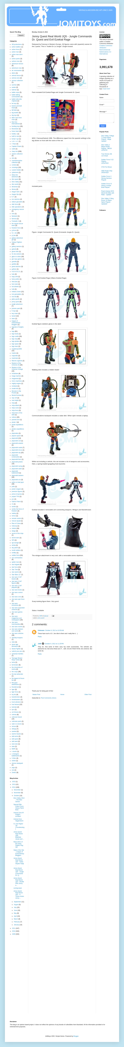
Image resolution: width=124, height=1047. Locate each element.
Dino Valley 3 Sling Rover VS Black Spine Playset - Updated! (107, 201)
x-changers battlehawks (15, 755)
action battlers (16, 47)
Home (62, 694)
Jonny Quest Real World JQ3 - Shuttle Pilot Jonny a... (19, 881)
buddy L (14, 134)
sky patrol (15, 548)
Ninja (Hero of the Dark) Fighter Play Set (18, 844)
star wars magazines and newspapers (17, 618)
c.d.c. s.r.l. (15, 141)
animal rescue (16, 75)
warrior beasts (16, 734)
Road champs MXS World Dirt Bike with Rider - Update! (107, 193)
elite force (15, 204)
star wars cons (16, 597)
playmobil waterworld (15, 472)
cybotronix (15, 172)
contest (14, 165)
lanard (14, 316)
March (16, 919)
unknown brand (17, 717)
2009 (14, 934)
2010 (14, 931)
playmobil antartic (17, 443)
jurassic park (16, 308)
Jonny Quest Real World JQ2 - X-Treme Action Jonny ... (19, 894)
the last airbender (17, 674)
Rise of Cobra (16, 523)
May (15, 913)
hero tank (15, 284)
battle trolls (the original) (17, 100)
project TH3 (15, 496)
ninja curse (15, 408)
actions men (16, 61)
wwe (13, 746)
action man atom (17, 54)
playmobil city (16, 452)
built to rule (15, 136)
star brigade (15, 564)
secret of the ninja (17, 533)
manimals (15, 358)
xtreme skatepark (17, 763)
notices (14, 417)
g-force (14, 230)
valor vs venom (17, 724)
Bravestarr (15, 129)
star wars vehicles (17, 633)
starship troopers (17, 638)
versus (14, 726)
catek (13, 149)
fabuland (14, 216)
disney (14, 189)
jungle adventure (17, 304)
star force (15, 567)
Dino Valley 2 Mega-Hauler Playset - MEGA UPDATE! (106, 147)
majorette (15, 356)
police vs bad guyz (18, 482)
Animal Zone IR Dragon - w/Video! (19, 814)
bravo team (15, 131)
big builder (15, 113)
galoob (14, 249)
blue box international (16, 123)
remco (14, 516)
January (17, 925)
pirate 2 (14, 422)
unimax (14, 714)
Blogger (75, 1036)
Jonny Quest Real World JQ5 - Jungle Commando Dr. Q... (19, 871)
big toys (14, 115)
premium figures (17, 491)
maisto (14, 353)
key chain (15, 313)
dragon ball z (16, 192)
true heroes (15, 704)
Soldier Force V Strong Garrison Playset (106, 178)
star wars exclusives (15, 604)
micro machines (17, 381)
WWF (13, 749)
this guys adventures (15, 683)
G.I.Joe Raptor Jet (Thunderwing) (19, 826)
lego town (15, 346)
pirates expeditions (18, 429)
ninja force (15, 410)
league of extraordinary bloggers (16, 322)
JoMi (39, 644)
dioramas (15, 187)
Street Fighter (16, 649)
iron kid (14, 297)
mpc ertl (14, 398)
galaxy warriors (17, 246)
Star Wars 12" (16, 574)
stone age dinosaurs (15, 645)
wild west (15, 741)
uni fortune (15, 712)
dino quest (15, 179)
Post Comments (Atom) (48, 698)
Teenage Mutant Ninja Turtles (17, 659)
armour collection (17, 80)
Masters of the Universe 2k (16, 364)
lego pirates (15, 341)
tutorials (14, 707)
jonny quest (41, 618)
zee (13, 770)
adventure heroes (17, 64)
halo (13, 274)
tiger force (15, 692)
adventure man (16, 68)
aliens (13, 73)
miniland (14, 386)
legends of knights (18, 327)
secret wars (15, 538)
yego (13, 767)
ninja (13, 403)
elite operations (17, 207)
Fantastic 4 (15, 221)
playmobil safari (17, 469)
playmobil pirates (17, 462)
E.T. (13, 197)
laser (13, 318)
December (17, 790)
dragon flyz (15, 194)
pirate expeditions (17, 425)
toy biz (14, 694)
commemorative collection (17, 161)
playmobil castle (17, 447)
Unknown (41, 630)
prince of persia (17, 494)
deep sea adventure (15, 175)
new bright (15, 400)
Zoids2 (14, 772)
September (17, 902)
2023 (14, 781)
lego (13, 331)
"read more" (106, 89)
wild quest (15, 739)
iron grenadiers (16, 294)
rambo (14, 506)
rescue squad (16, 521)
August (16, 904)
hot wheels (15, 286)
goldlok (14, 264)
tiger (13, 689)
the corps (15, 672)
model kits (15, 388)
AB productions (17, 44)
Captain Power (16, 146)
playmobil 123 (16, 441)
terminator (15, 665)
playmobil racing (17, 466)
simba (14, 545)
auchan (14, 85)
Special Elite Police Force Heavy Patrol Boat (19, 807)
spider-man (15, 562)
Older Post (87, 694)
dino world (15, 184)
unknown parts (16, 721)
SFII (13, 540)
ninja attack (15, 405)
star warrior (15, 572)
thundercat (15, 687)
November (17, 793)
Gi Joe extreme (17, 254)
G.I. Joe (14, 233)
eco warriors (16, 199)
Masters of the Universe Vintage (17, 368)
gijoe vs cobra (16, 256)
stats (13, 642)
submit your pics (17, 651)
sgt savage (15, 543)
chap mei (15, 151)
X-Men (14, 758)
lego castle (15, 336)
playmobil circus (17, 450)
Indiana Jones (16, 291)
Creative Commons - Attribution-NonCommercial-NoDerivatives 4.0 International (106, 50)
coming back (18, 888)
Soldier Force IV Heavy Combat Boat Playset (106, 185)
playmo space (16, 436)
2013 (14, 784)
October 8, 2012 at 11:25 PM (54, 644)
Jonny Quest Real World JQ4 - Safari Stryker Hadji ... (19, 861)
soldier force (16, 555)
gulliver (14, 269)
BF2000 (14, 110)
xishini (14, 761)
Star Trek (15, 569)
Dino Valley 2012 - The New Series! (19, 799)
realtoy (14, 513)
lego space (15, 344)
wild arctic (15, 736)
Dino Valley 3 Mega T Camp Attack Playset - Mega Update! (107, 138)
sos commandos (17, 558)
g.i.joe (14, 235)
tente (13, 662)
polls (13, 486)
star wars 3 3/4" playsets (17, 586)
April (15, 916)
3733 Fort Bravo (106, 167)
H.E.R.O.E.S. (16, 271)
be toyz (14, 103)
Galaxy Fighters (17, 242)
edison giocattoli (17, 202)
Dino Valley (15, 182)
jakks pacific (16, 299)
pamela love (16, 419)
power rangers (16, 489)
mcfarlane (15, 373)
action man (15, 52)
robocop (14, 526)
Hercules (14, 282)
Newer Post (36, 694)
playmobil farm (16, 459)
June (15, 910)
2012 (14, 787)
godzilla (14, 261)
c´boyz (14, 144)
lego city (14, 339)
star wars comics (17, 592)
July (15, 907)
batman (14, 90)
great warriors (16, 266)
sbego (14, 531)
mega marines (16, 376)
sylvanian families (17, 654)
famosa (14, 219)
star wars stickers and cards (17, 630)
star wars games (17, 612)
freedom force (16, 228)
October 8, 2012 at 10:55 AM (54, 630)
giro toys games (17, 259)
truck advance (16, 702)
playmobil (15, 438)
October (17, 795)
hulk (13, 289)
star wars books (17, 590)
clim (13, 158)
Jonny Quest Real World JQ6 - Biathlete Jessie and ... (19, 835)
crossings (15, 167)
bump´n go (15, 139)
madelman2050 (17, 349)
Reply (40, 636)
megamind (15, 378)
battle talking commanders (16, 95)
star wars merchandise (16, 623)
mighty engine (16, 383)
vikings (14, 729)
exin (13, 213)
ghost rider (15, 251)
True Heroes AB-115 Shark (106, 155)
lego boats (15, 334)
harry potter (15, 279)
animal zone (16, 78)
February (17, 922)
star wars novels (17, 626)
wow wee (15, 744)
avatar (14, 87)
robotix (14, 528)
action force (15, 49)
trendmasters (16, 699)
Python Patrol (16, 501)
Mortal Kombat (16, 395)
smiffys (14, 553)
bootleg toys (16, 126)
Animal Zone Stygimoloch (18, 820)
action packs (16, 59)
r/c (12, 504)
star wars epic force (18, 599)
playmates (15, 433)
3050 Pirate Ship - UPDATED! (107, 171)
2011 (14, 928)
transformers (16, 697)
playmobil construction (16, 456)
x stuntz (14, 751)
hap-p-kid (15, 276)
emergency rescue (18, 209)
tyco (13, 709)
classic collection (17, 154)
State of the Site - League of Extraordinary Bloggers (19, 852)
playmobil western (17, 475)
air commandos (17, 70)
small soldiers (16, 550)
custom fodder (16, 170)
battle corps (15, 92)
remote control (16, 518)
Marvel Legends (17, 361)
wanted (14, 731)
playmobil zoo (16, 480)
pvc (13, 499)
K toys (14, 311)
